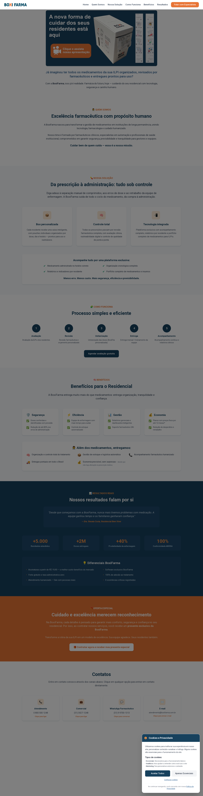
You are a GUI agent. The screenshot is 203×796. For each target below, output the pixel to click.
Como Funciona (133, 4)
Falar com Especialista (185, 4)
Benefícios (149, 4)
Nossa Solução (115, 4)
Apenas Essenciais (184, 773)
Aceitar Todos (157, 773)
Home (86, 4)
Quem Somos (98, 4)
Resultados (162, 4)
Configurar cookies (171, 780)
